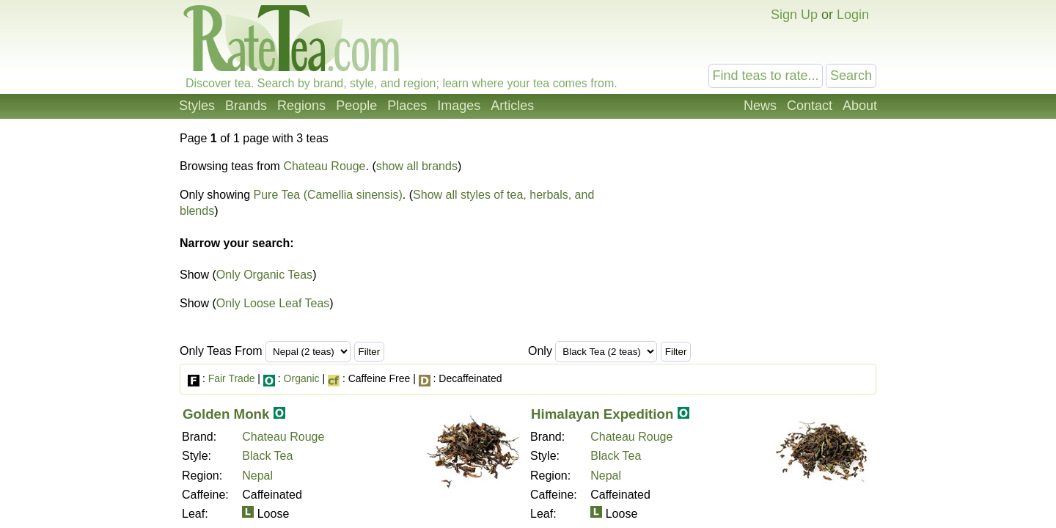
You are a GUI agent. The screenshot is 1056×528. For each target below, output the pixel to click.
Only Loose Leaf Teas (272, 303)
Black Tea (267, 456)
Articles (512, 105)
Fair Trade (231, 378)
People (356, 105)
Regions (301, 105)
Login (853, 14)
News (760, 105)
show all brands (417, 166)
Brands (246, 105)
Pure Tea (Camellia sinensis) (328, 194)
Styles (197, 105)
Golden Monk (226, 414)
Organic (302, 378)
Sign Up (794, 14)
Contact (809, 105)
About (860, 105)
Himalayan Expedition (602, 414)
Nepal (257, 475)
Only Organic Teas (264, 274)
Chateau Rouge (324, 166)
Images (458, 105)
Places (407, 105)
